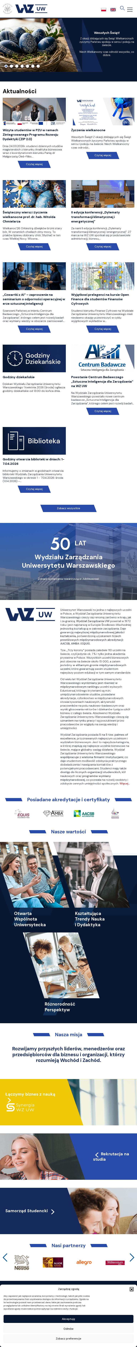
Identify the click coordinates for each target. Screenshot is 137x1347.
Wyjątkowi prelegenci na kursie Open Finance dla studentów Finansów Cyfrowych (100, 299)
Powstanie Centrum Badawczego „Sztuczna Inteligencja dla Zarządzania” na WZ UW (102, 381)
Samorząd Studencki (30, 1210)
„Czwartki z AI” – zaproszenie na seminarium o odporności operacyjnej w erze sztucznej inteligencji (34, 299)
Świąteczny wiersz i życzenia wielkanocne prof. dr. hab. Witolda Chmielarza (29, 216)
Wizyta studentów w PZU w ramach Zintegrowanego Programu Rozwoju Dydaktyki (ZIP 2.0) (30, 134)
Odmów (68, 1329)
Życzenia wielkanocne (88, 130)
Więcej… (125, 783)
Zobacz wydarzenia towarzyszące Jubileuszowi (68, 579)
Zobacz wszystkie (68, 508)
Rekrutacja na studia (111, 1156)
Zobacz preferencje (68, 1338)
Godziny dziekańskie (19, 377)
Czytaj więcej (34, 164)
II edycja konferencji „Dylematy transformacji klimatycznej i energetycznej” (95, 216)
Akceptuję (68, 1319)
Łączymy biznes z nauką (30, 1094)
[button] (131, 1289)
